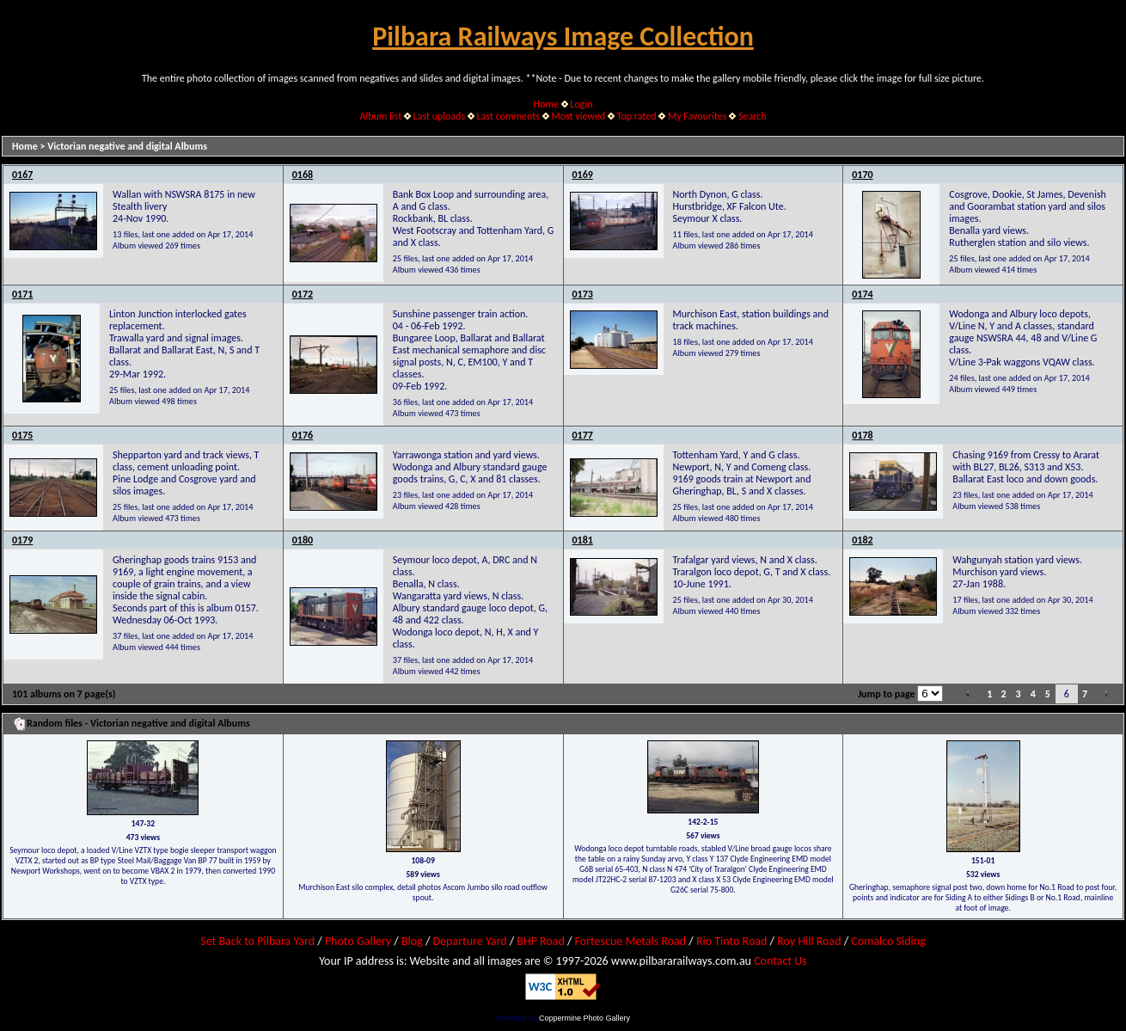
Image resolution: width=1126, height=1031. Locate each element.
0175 (22, 435)
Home (546, 104)
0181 (582, 540)
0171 (22, 294)
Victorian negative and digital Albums (127, 146)
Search (752, 116)
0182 (862, 540)
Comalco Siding (888, 941)
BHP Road (541, 941)
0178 (862, 435)
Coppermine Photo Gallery (584, 1018)
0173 (582, 294)
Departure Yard (469, 941)
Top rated (637, 116)
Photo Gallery (358, 941)
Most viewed (578, 116)
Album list (380, 116)
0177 (582, 435)
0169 (582, 175)
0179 (22, 540)
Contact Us (780, 961)
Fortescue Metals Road (631, 941)
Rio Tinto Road (731, 941)
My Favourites (697, 116)
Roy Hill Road (809, 941)
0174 (862, 294)
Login (581, 104)
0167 (22, 175)
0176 (302, 435)
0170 (862, 175)
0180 (302, 540)
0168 (302, 175)
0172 (302, 294)
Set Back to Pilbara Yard (257, 941)
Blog (412, 941)
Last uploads (439, 116)
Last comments (508, 116)
